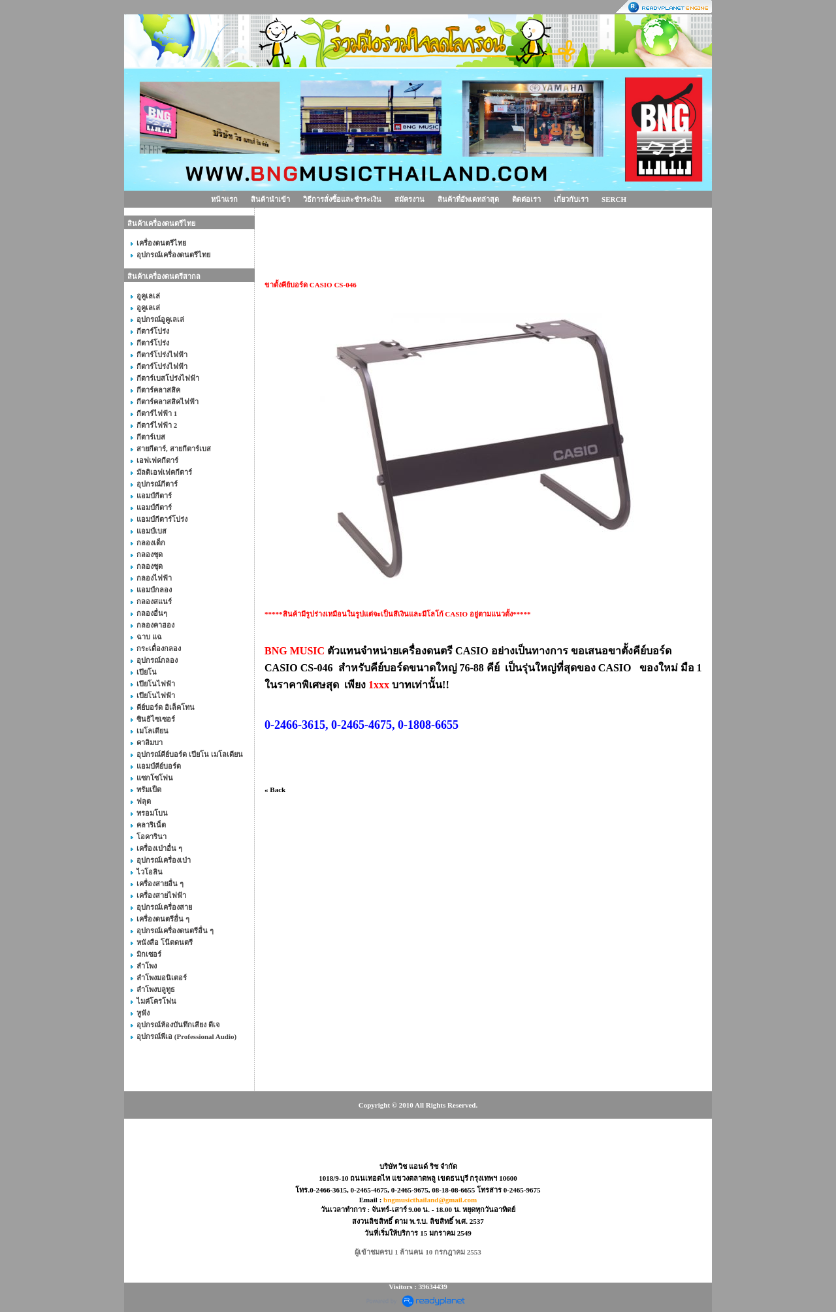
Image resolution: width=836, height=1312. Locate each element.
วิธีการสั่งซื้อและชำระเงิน (342, 199)
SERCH (614, 199)
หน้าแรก (224, 199)
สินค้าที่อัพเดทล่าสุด (468, 199)
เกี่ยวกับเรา (571, 199)
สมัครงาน (409, 199)
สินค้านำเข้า (270, 199)
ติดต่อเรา (526, 199)
